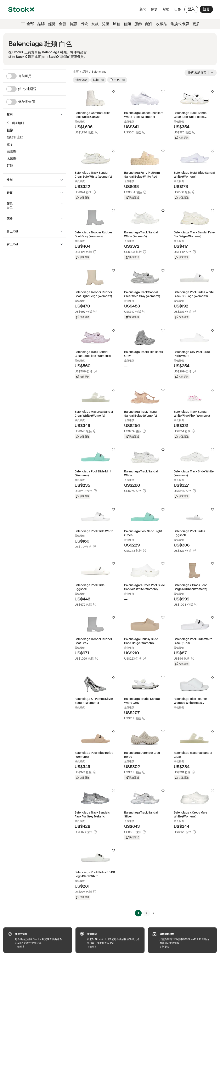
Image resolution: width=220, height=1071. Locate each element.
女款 (95, 23)
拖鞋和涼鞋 (15, 137)
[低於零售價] (36, 102)
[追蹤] (113, 91)
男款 (84, 23)
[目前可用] (36, 76)
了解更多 (41, 946)
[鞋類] (33, 123)
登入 (191, 9)
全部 (27, 24)
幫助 (166, 9)
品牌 (41, 23)
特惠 (73, 23)
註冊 (206, 9)
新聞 (143, 9)
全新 (62, 23)
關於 (155, 10)
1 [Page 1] (138, 913)
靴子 (10, 144)
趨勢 (52, 23)
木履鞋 (12, 158)
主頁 (76, 71)
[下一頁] (153, 913)
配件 (149, 23)
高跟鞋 (12, 151)
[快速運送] (36, 89)
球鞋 (116, 23)
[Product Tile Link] (95, 111)
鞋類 (127, 23)
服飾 (138, 23)
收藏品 (161, 23)
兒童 (105, 23)
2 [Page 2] (146, 913)
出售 (177, 9)
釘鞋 (10, 165)
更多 (196, 23)
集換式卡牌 (179, 23)
